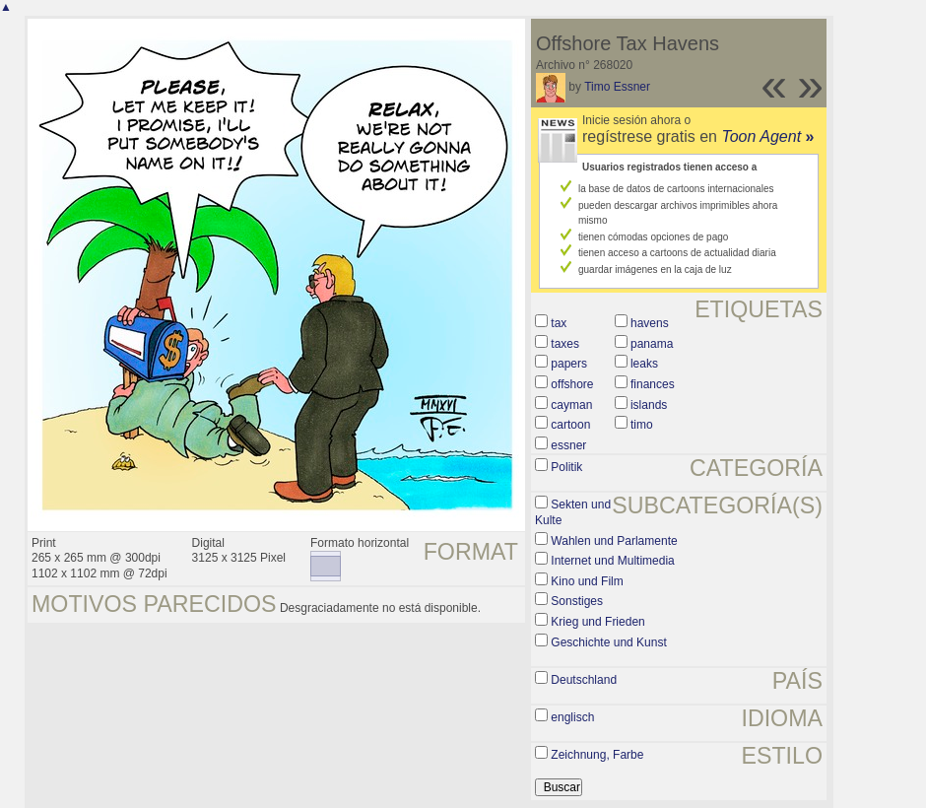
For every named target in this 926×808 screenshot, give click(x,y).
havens (649, 323)
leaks (644, 363)
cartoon (570, 425)
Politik (566, 467)
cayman (571, 405)
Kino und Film (587, 581)
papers (569, 363)
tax (558, 323)
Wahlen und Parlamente (614, 541)
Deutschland (584, 680)
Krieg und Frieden (597, 622)
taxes (565, 344)
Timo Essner (617, 87)
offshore (572, 384)
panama (651, 344)
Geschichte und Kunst (608, 642)
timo (641, 425)
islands (648, 405)
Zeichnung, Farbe (597, 755)
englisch (572, 717)
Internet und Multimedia (612, 561)
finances (652, 384)
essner (568, 445)
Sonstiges (577, 601)
